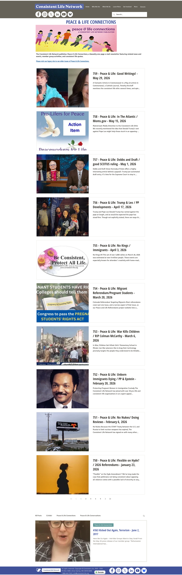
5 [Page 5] (100, 499)
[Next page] (105, 499)
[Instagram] (45, 14)
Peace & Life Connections (66, 516)
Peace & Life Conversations (90, 516)
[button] (96, 6)
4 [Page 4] (95, 499)
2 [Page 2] (85, 499)
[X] (51, 14)
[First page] (71, 499)
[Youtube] (64, 14)
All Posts (38, 516)
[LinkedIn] (57, 14)
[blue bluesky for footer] (144, 570)
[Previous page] (76, 499)
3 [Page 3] (90, 499)
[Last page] (110, 499)
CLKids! (49, 516)
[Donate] (143, 7)
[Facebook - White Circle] (38, 14)
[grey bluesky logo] (70, 14)
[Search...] (129, 14)
